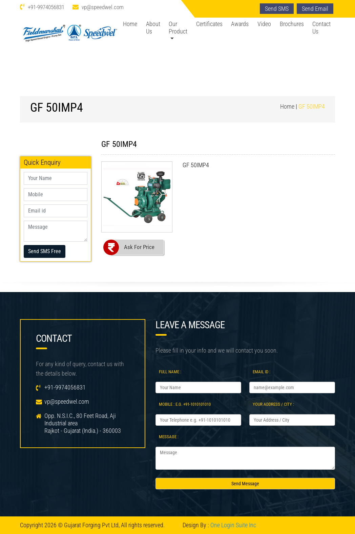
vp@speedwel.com (103, 7)
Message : (169, 436)
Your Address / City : (273, 404)
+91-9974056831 (46, 7)
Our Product (178, 27)
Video (264, 23)
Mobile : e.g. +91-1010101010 (185, 404)
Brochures (292, 23)
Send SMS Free (44, 251)
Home (130, 23)
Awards (240, 23)
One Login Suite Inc (233, 525)
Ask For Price (139, 247)
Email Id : (261, 371)
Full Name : (170, 371)
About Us (153, 27)
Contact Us (321, 27)
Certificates (209, 23)
